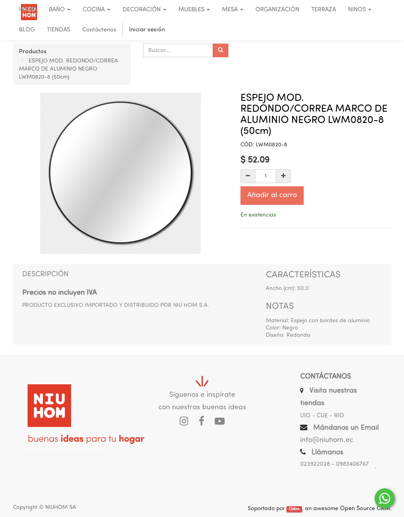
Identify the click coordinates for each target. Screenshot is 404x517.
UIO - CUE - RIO (322, 416)
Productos (33, 52)
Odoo (294, 509)
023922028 (315, 464)
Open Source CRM (365, 509)
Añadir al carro (272, 195)
